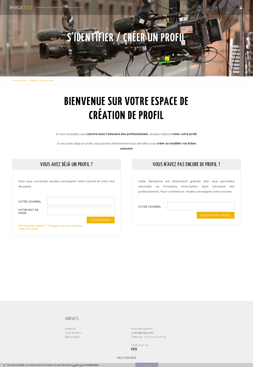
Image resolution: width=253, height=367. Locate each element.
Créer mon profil (28, 228)
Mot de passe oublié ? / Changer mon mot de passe (50, 225)
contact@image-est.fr (142, 333)
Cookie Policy (92, 365)
